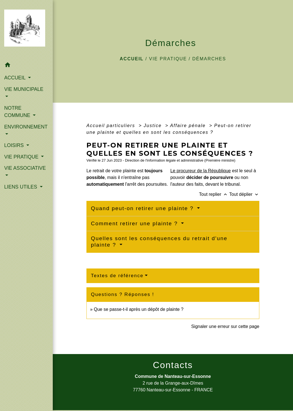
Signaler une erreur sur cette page (225, 326)
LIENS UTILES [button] (21, 187)
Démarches (209, 58)
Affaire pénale (188, 125)
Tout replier (214, 194)
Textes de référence (117, 275)
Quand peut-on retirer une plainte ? (143, 208)
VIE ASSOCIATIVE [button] (25, 168)
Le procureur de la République (200, 170)
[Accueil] (26, 29)
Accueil (132, 58)
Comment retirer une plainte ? (135, 223)
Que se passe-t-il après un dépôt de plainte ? (138, 309)
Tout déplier (244, 194)
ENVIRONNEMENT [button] (25, 127)
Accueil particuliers (111, 125)
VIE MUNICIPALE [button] (23, 89)
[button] (26, 65)
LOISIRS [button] (14, 145)
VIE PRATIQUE (168, 58)
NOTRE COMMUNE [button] (18, 111)
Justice (153, 125)
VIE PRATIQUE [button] (22, 157)
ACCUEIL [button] (15, 78)
